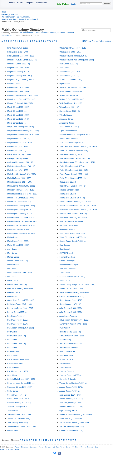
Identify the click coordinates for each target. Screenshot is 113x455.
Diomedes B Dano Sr (67, 379)
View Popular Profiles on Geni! (97, 41)
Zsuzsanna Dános (66, 123)
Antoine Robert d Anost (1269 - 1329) (74, 422)
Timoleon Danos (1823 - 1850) (19, 415)
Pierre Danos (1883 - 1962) (18, 359)
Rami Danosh (64, 249)
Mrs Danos (11, 277)
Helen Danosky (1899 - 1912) (71, 300)
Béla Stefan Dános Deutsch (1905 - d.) (74, 158)
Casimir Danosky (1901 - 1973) (71, 296)
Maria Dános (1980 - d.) (16, 150)
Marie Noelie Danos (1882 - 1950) (20, 198)
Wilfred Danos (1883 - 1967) (70, 91)
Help (17, 449)
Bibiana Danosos (66, 359)
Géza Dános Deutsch (67, 182)
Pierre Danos (12, 356)
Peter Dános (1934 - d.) (16, 336)
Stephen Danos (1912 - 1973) (19, 403)
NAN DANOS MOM (67, 352)
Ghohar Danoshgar (66, 261)
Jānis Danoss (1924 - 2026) (70, 395)
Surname (33, 447)
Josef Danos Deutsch (67, 194)
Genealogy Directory (9, 14)
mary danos (12, 249)
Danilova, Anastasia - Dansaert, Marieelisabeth (19, 19)
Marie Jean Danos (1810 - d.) (18, 229)
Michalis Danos (13, 265)
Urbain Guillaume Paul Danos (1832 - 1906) (76, 60)
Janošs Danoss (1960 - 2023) (71, 399)
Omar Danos (12, 296)
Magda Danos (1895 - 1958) (18, 68)
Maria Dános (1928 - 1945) (17, 146)
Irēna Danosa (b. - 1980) (69, 127)
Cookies (75, 447)
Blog (96, 447)
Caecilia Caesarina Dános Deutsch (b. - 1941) (77, 162)
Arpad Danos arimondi (68, 131)
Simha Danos (12, 391)
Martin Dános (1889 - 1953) (18, 245)
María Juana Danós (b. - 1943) (19, 154)
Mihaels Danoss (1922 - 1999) (71, 407)
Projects (30, 3)
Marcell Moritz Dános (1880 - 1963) (21, 99)
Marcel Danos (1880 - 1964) (18, 91)
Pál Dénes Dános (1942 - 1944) (19, 304)
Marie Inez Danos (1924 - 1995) (19, 182)
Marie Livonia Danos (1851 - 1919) (21, 190)
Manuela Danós (13, 84)
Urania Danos (12, 430)
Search (107, 4)
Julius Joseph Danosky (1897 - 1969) (74, 320)
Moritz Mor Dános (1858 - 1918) (19, 273)
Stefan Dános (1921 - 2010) (18, 399)
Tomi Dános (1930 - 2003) (17, 422)
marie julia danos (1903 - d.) (18, 158)
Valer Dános (64, 68)
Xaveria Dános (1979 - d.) (69, 111)
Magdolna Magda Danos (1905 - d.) (21, 80)
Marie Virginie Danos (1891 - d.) (19, 210)
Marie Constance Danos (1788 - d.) (21, 166)
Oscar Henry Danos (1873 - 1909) (20, 300)
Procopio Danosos (66, 371)
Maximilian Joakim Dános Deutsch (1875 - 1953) (78, 210)
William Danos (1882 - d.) (69, 95)
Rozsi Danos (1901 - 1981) (17, 371)
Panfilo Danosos (65, 367)
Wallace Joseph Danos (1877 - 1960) (74, 87)
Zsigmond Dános (66, 119)
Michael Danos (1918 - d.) (17, 261)
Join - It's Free (63, 4)
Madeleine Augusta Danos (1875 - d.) (22, 60)
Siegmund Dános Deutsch (69, 225)
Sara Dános (12, 375)
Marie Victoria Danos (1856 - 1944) (21, 206)
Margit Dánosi (64, 281)
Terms (41, 447)
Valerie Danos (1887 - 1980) (70, 72)
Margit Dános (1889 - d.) (16, 111)
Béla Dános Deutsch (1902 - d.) (71, 154)
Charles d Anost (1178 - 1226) (71, 430)
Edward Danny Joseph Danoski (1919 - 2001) (77, 284)
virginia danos (64, 84)
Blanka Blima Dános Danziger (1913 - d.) (75, 135)
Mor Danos (11, 269)
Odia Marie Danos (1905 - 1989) (20, 288)
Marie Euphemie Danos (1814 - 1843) (22, 221)
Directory (24, 447)
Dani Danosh (64, 245)
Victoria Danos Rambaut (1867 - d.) (73, 383)
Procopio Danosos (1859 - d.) (71, 375)
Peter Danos (12, 332)
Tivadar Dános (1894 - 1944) (18, 418)
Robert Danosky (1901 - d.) (70, 332)
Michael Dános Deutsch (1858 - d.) (73, 214)
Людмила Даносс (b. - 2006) (70, 403)
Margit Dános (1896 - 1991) (18, 107)
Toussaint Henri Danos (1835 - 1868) (21, 426)
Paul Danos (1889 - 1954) (17, 324)
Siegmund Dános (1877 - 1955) (19, 387)
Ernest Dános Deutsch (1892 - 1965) (73, 174)
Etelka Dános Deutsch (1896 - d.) (72, 178)
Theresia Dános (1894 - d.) (17, 407)
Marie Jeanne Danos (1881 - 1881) (21, 186)
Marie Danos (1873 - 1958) (17, 170)
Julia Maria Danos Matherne (70, 344)
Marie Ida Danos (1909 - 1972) (19, 178)
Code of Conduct (86, 447)
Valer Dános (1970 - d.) (68, 64)
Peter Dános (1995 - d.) (16, 344)
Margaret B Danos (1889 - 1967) (20, 103)
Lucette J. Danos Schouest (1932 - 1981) (75, 415)
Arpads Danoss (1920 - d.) (69, 391)
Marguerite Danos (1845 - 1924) (20, 143)
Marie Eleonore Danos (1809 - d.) (20, 218)
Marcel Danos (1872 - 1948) (18, 87)
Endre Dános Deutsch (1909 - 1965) (73, 170)
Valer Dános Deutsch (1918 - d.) (72, 233)
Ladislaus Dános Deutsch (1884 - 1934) (74, 202)
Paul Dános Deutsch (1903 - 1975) (73, 218)
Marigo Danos (12, 237)
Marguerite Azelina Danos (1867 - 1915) (23, 131)
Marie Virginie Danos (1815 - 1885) (21, 233)
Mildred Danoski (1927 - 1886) (71, 288)
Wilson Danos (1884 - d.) (69, 107)
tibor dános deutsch (67, 229)
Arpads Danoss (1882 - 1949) (71, 387)
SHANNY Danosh (66, 253)
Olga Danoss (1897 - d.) (68, 411)
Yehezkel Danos (65, 115)
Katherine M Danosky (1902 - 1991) (73, 324)
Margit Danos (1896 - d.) (16, 123)
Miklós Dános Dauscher (68, 139)
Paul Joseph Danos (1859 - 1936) (20, 328)
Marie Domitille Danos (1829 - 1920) (21, 174)
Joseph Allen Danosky (68, 316)
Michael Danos (13, 257)
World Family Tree (6, 449)
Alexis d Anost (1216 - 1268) (70, 418)
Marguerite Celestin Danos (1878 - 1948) (23, 135)
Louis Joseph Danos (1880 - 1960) (20, 56)
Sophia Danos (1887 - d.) (17, 395)
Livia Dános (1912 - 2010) (17, 48)
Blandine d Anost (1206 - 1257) (71, 426)
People (20, 3)
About (17, 447)
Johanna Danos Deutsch (69, 190)
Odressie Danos (13, 292)
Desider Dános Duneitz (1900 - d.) (72, 241)
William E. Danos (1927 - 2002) (71, 99)
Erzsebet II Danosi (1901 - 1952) (72, 277)
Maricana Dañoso (66, 356)
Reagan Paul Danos (15, 363)
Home (12, 3)
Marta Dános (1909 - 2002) (18, 241)
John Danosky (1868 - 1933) (70, 308)
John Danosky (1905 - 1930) (70, 312)
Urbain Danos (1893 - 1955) (70, 52)
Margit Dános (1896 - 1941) (18, 119)
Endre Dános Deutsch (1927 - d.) (72, 166)
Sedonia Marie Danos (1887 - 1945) (21, 379)
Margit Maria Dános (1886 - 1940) (20, 127)
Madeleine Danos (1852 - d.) (18, 64)
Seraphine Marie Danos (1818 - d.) (21, 383)
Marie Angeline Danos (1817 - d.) (20, 214)
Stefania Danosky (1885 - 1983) (71, 336)
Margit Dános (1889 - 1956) (18, 115)
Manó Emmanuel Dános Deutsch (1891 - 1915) (77, 206)
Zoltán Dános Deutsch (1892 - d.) (72, 237)
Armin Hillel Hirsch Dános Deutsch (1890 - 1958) (78, 146)
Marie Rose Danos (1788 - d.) (19, 202)
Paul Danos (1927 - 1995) (17, 320)
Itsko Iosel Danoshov (67, 269)
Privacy (48, 447)
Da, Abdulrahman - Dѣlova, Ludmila (15, 17)
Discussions (41, 3)
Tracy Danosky (65, 340)
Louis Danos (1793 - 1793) (17, 52)
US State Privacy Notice (61, 447)
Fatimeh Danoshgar (67, 257)
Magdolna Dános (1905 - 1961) (19, 76)
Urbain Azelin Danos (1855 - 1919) (73, 48)
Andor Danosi (64, 273)
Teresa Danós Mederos (68, 348)
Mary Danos (12, 253)
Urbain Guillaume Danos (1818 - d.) (73, 56)
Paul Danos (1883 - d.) (16, 316)
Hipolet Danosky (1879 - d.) (70, 304)
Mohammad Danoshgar (68, 265)
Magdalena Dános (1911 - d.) (18, 72)
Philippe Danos (13, 352)
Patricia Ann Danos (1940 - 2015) (20, 308)
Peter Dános (12, 340)
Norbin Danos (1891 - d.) (17, 284)
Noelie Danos (12, 281)
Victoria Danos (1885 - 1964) (70, 80)
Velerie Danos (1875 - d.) (69, 76)
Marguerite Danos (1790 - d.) (18, 139)
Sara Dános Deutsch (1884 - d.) (71, 221)
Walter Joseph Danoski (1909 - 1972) (74, 292)
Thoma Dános (12, 411)
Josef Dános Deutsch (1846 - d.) (72, 198)
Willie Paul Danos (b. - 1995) (70, 103)
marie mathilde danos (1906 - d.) (20, 162)
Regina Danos (13, 367)
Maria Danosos (65, 363)
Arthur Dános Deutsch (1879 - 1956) (73, 150)
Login (73, 4)
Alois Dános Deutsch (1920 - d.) (71, 143)
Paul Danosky (64, 328)
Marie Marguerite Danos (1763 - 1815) (22, 194)
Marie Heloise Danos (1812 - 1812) (21, 225)
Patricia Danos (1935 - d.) (17, 312)
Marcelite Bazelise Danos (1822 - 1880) (22, 95)
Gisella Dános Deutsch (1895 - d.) (72, 186)
